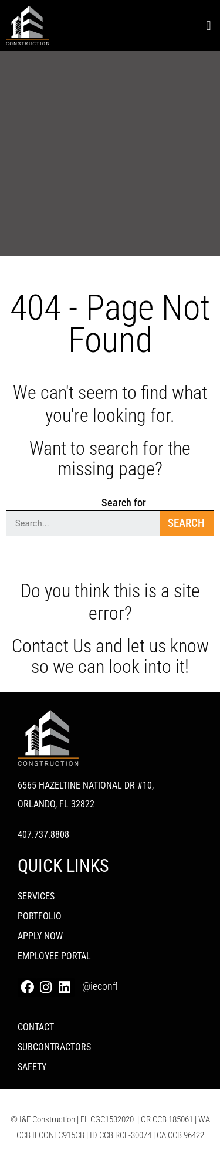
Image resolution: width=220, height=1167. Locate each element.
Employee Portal (54, 956)
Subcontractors (54, 1047)
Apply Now (40, 936)
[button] (208, 25)
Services (36, 896)
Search (186, 523)
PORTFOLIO (40, 916)
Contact (36, 1027)
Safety (32, 1067)
